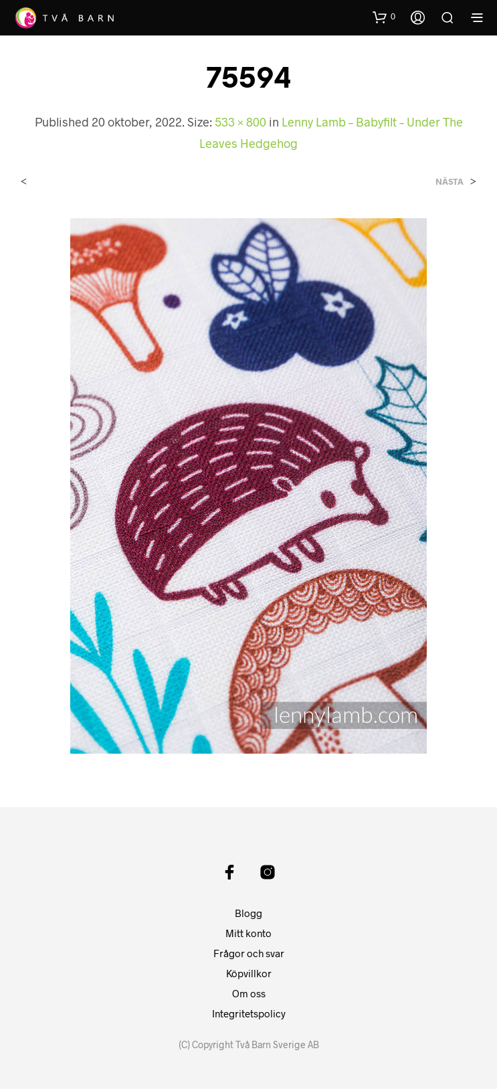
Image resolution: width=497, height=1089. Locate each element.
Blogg (248, 913)
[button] (384, 16)
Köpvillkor (249, 973)
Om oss (249, 993)
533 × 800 (240, 121)
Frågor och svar (248, 953)
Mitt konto (248, 933)
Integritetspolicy (249, 1013)
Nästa (449, 181)
